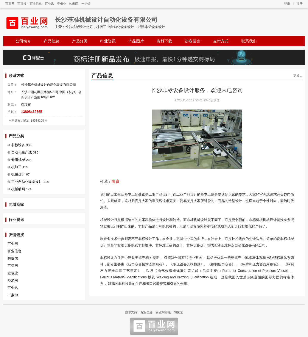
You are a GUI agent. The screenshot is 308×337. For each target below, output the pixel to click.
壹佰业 (61, 3)
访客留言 (192, 41)
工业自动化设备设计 (26, 181)
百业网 (9, 3)
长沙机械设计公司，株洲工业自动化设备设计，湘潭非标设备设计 (115, 27)
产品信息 (51, 41)
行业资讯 (108, 41)
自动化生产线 (21, 152)
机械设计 (18, 174)
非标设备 (18, 145)
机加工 (16, 167)
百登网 (13, 266)
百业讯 (49, 3)
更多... (298, 75)
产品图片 (136, 41)
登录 (287, 3)
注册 (300, 3)
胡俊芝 (178, 312)
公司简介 (23, 41)
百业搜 (21, 3)
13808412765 (31, 112)
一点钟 (85, 3)
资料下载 (164, 41)
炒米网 (73, 3)
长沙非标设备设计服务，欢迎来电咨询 (197, 90)
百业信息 (36, 3)
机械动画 (18, 189)
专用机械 (18, 159)
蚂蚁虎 (13, 258)
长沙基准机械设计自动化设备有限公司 (106, 19)
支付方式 (221, 41)
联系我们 (249, 41)
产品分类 (79, 41)
